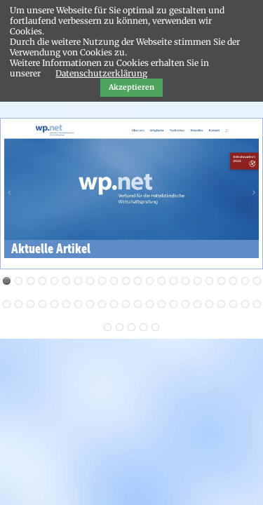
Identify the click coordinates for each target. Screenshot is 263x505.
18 (209, 281)
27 (54, 304)
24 (18, 304)
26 (42, 304)
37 (173, 304)
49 (155, 327)
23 (7, 304)
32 (114, 304)
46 (119, 327)
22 (257, 281)
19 (221, 281)
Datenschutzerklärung (101, 73)
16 (185, 281)
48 (143, 327)
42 (233, 304)
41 (221, 304)
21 (245, 281)
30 (90, 304)
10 (114, 281)
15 (173, 281)
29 (78, 304)
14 (162, 281)
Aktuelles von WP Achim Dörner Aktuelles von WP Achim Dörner (18, 281)
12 (138, 281)
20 (233, 281)
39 (197, 304)
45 (107, 327)
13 (150, 281)
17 (197, 281)
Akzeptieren (131, 87)
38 (185, 304)
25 (30, 304)
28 (66, 304)
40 (209, 304)
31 (102, 304)
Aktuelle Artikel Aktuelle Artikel (7, 281)
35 (150, 304)
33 (126, 304)
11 (126, 281)
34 (138, 304)
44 (257, 304)
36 (162, 304)
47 (131, 327)
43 (245, 304)
